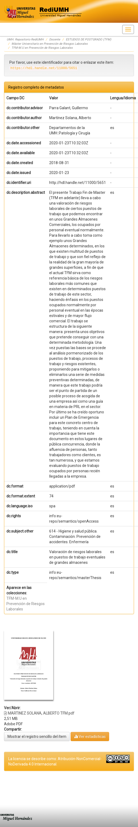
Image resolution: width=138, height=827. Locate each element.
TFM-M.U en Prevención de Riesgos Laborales (42, 48)
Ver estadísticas (90, 736)
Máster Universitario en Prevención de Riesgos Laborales (49, 44)
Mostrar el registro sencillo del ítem (36, 736)
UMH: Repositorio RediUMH (25, 39)
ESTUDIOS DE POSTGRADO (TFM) (88, 39)
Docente (54, 39)
